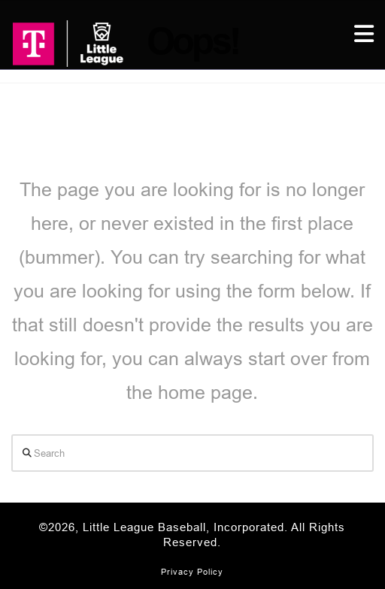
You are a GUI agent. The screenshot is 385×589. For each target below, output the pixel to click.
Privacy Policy (192, 571)
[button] (364, 34)
